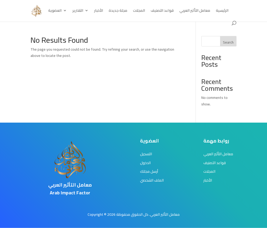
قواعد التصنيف (162, 11)
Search (228, 42)
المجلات (139, 11)
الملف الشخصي (152, 180)
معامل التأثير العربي (194, 11)
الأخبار (98, 11)
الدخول (145, 162)
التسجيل (146, 154)
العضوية (55, 11)
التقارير (77, 11)
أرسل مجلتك (149, 171)
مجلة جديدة (118, 11)
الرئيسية (222, 11)
